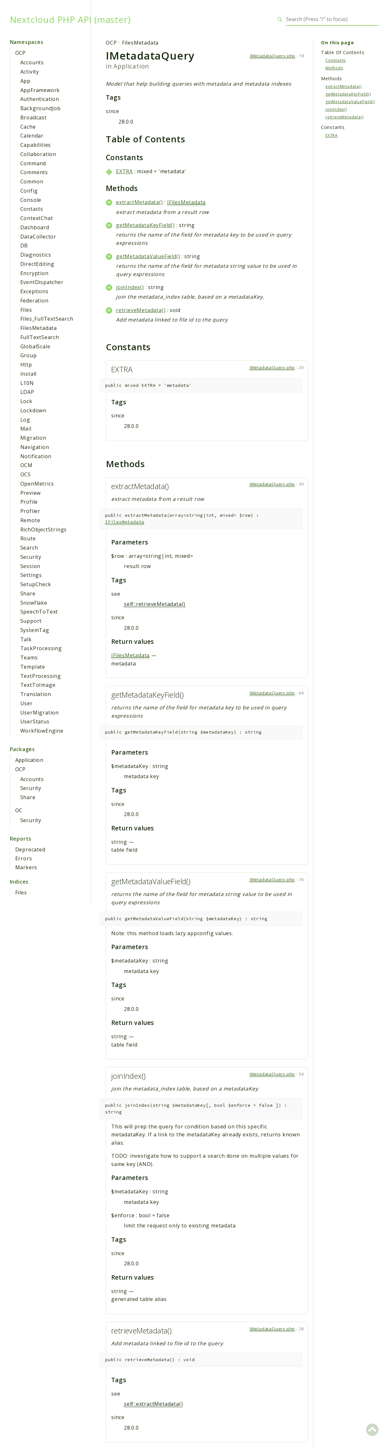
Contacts (31, 208)
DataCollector (38, 236)
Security (30, 556)
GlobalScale (35, 346)
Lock (26, 401)
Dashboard (34, 227)
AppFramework (40, 90)
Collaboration (38, 154)
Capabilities (35, 144)
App (25, 80)
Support (31, 620)
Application (29, 760)
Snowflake (33, 602)
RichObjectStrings (43, 529)
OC (19, 810)
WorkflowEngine (42, 730)
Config (29, 190)
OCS (25, 474)
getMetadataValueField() (148, 256)
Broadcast (33, 117)
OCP (20, 52)
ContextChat (36, 218)
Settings (31, 575)
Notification (36, 456)
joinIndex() (130, 287)
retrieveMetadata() (140, 310)
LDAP (27, 391)
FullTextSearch (39, 337)
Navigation (34, 447)
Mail (25, 428)
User (26, 703)
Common (32, 181)
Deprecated (30, 849)
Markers (26, 867)
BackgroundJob (40, 108)
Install (28, 373)
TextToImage (38, 684)
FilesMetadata (38, 327)
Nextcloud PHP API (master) (70, 19)
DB (24, 245)
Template (32, 666)
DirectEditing (37, 263)
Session (30, 566)
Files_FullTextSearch (46, 318)
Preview (30, 492)
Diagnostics (35, 254)
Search (29, 547)
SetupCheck (35, 584)
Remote (30, 520)
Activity (29, 71)
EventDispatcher (42, 282)
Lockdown (33, 410)
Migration (33, 437)
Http (26, 364)
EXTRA (124, 171)
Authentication (39, 99)
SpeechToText (39, 611)
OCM (26, 465)
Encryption (34, 273)
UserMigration (39, 712)
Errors (23, 858)
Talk (26, 639)
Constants (335, 60)
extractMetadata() (139, 202)
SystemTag (34, 630)
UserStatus (35, 721)
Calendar (32, 135)
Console (31, 199)
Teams (29, 657)
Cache (28, 126)
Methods (334, 68)
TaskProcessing (41, 648)
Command (33, 163)
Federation (34, 300)
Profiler (30, 511)
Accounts (32, 62)
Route (28, 538)
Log (25, 419)
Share (28, 593)
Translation (35, 694)
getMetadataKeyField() (145, 225)
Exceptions (34, 291)
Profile (29, 501)
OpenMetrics (37, 483)
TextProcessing (40, 675)
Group (28, 355)
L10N (27, 383)
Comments (34, 172)
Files (26, 309)
